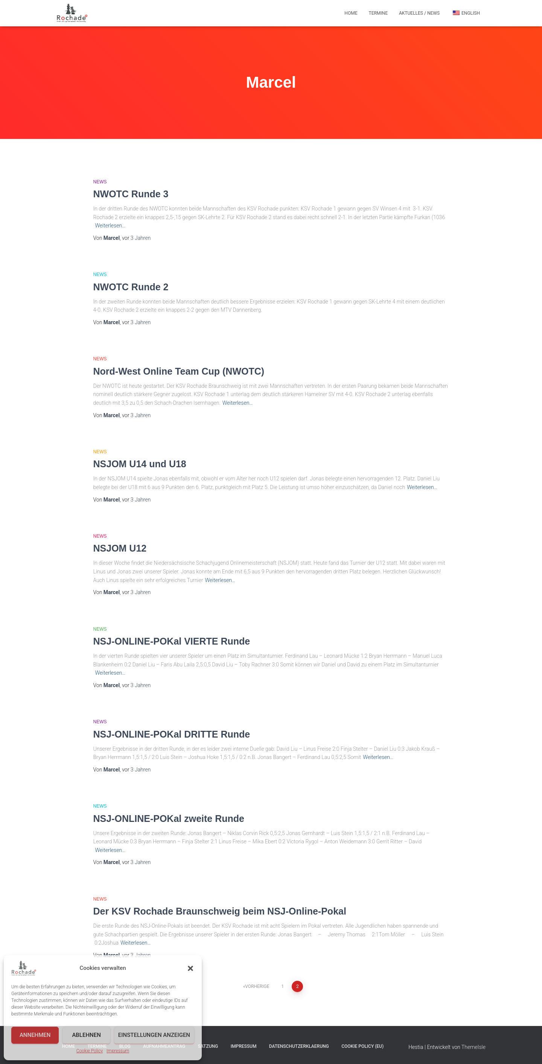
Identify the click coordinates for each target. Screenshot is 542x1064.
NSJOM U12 (120, 548)
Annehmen (35, 1035)
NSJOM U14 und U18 (139, 464)
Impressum (118, 1050)
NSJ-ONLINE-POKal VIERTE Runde (171, 641)
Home (350, 13)
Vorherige (257, 986)
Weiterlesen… (110, 226)
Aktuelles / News (419, 13)
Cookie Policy (89, 1050)
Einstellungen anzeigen (154, 1035)
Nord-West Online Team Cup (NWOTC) (179, 371)
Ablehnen (86, 1035)
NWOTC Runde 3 (131, 194)
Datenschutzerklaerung (299, 1046)
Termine (378, 13)
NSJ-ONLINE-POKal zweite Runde (168, 818)
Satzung (208, 1046)
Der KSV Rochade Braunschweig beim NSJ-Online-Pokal (219, 911)
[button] (190, 968)
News (100, 181)
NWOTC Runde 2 (131, 287)
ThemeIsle (473, 1047)
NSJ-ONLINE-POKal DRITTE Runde (171, 734)
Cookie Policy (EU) (362, 1046)
